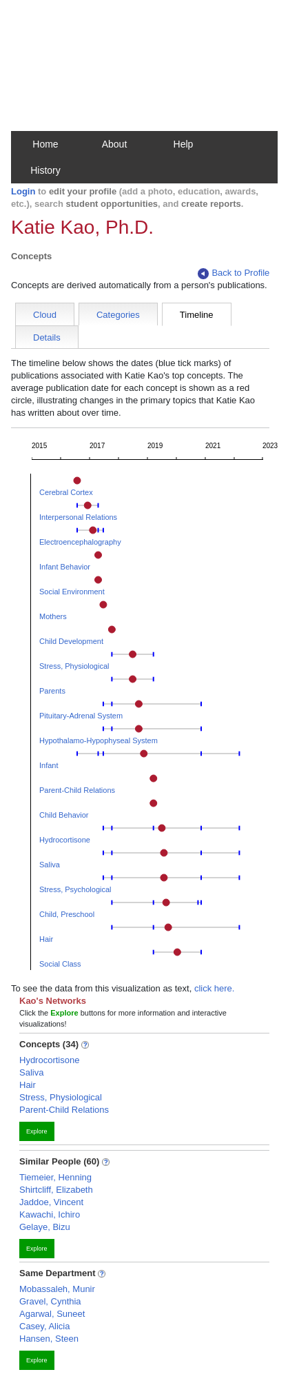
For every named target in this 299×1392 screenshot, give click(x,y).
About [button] (114, 144)
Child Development (71, 641)
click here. (214, 988)
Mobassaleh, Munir (57, 1289)
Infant (49, 765)
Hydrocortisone (64, 840)
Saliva (49, 864)
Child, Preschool (66, 914)
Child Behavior (64, 815)
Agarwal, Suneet (52, 1314)
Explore (37, 1131)
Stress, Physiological (74, 666)
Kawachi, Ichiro (49, 1214)
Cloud (44, 315)
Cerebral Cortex (66, 492)
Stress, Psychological (75, 889)
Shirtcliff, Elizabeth (56, 1189)
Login (23, 191)
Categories (118, 315)
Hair (46, 939)
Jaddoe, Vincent (51, 1202)
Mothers (53, 616)
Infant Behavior (64, 567)
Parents (52, 691)
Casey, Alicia (44, 1326)
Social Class (60, 964)
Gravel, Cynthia (50, 1301)
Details (47, 337)
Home (45, 144)
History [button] (45, 170)
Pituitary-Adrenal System (81, 716)
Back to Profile (233, 273)
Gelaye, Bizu (44, 1227)
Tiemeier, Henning (55, 1177)
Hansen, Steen (49, 1338)
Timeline (197, 315)
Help (184, 144)
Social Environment (72, 591)
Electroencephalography (80, 542)
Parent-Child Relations (77, 790)
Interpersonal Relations (78, 517)
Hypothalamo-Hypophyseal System (98, 740)
